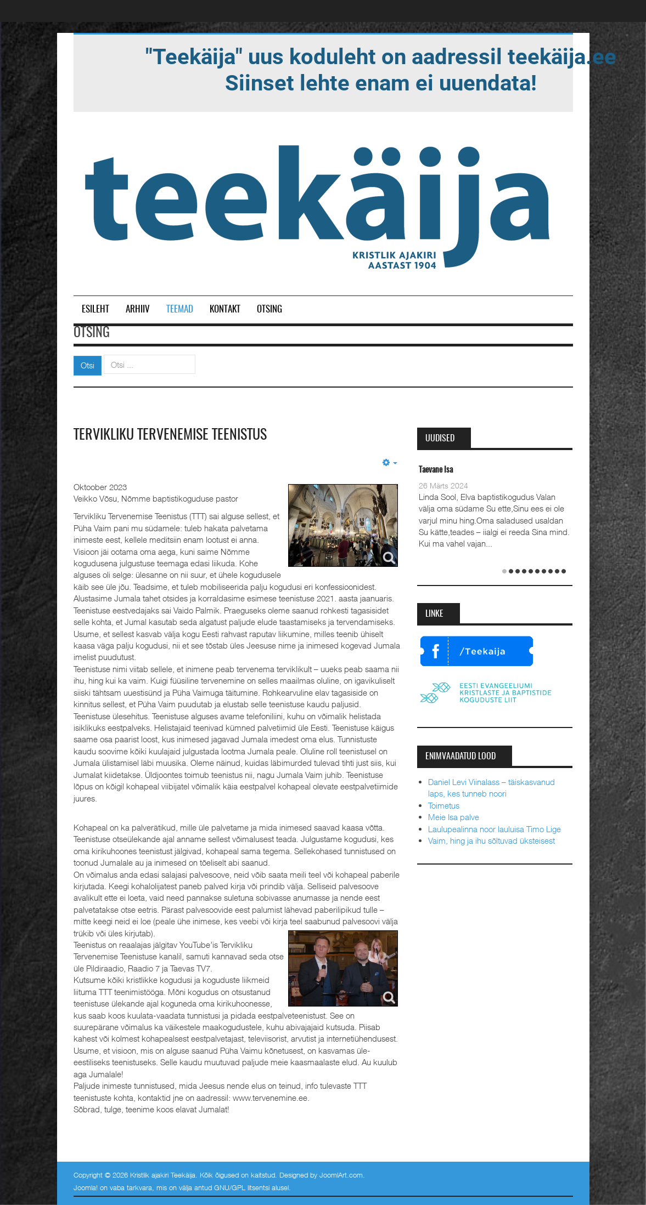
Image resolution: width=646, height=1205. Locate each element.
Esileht (95, 309)
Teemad (179, 309)
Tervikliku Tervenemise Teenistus (170, 435)
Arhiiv (138, 309)
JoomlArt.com (341, 1174)
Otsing (269, 309)
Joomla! (86, 1187)
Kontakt (225, 309)
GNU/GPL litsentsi (241, 1187)
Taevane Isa (436, 470)
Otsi (87, 365)
